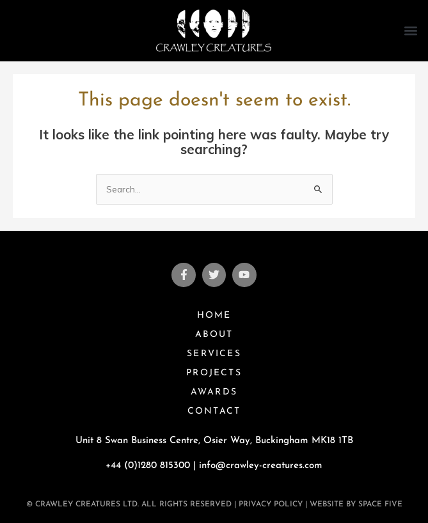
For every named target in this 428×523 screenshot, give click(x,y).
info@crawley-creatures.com (260, 466)
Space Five (380, 504)
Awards (214, 392)
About (214, 335)
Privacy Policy (271, 504)
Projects (214, 373)
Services (214, 354)
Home (214, 315)
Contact (214, 411)
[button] (411, 30)
